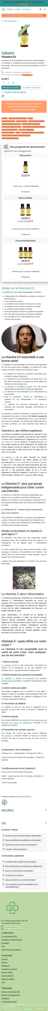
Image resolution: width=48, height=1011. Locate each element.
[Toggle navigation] (45, 9)
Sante (18, 132)
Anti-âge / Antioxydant (8, 121)
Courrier (4, 959)
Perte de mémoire (22, 121)
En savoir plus (27, 75)
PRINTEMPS (24, 5)
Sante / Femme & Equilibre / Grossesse (34, 127)
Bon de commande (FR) (10, 992)
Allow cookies (28, 1009)
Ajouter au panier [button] (11, 88)
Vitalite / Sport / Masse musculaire (11, 127)
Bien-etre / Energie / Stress (9, 129)
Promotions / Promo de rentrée (17, 118)
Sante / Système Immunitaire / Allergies (32, 132)
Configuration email (8, 1002)
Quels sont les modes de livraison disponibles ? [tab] (23, 836)
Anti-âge (4, 118)
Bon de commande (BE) (10, 995)
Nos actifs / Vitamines (8, 132)
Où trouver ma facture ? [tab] (14, 875)
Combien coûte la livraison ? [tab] (16, 849)
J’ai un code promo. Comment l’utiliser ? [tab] (20, 880)
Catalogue (5, 998)
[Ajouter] (13, 83)
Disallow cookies (40, 1009)
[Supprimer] (3, 83)
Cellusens (7, 53)
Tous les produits (9, 21)
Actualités (5, 943)
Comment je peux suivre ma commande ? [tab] (21, 845)
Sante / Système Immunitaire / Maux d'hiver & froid (16, 135)
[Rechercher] (44, 15)
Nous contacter (7, 976)
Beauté (30, 118)
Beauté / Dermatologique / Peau (11, 124)
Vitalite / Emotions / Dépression (30, 124)
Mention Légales (7, 979)
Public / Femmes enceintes (36, 121)
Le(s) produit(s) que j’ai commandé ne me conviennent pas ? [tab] (21, 885)
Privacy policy (19, 1006)
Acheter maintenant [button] (31, 88)
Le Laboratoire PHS (9, 936)
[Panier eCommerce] (40, 9)
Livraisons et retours (9, 969)
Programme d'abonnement (11, 940)
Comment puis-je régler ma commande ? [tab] (21, 862)
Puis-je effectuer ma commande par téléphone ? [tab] (23, 866)
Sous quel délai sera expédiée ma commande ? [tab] (23, 840)
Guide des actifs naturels (11, 950)
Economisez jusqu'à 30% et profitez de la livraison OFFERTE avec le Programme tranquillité (24, 106)
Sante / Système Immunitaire (10, 138)
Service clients (7, 972)
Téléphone (5, 966)
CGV (3, 982)
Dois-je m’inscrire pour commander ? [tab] (19, 871)
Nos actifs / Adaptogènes (26, 129)
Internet (4, 962)
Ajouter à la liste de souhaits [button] (14, 92)
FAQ (3, 946)
